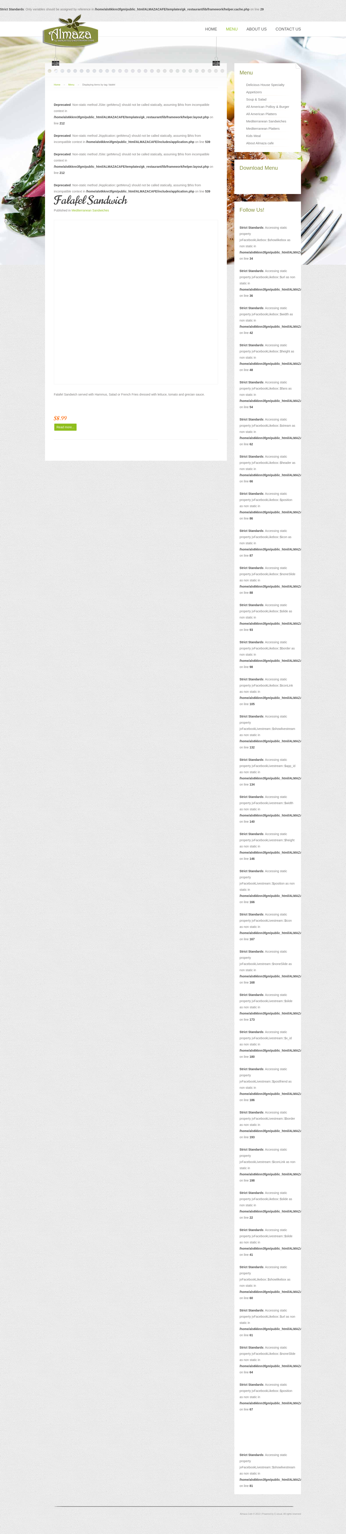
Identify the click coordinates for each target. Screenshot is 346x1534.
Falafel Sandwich (90, 200)
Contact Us (288, 29)
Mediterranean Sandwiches (90, 210)
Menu (232, 29)
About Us (256, 29)
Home (211, 29)
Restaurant (70, 31)
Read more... (65, 427)
